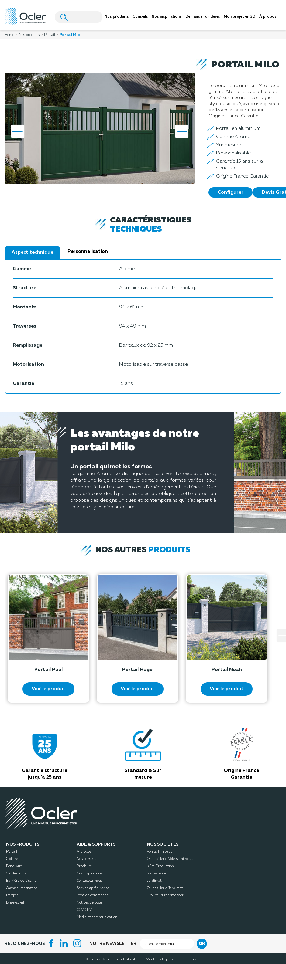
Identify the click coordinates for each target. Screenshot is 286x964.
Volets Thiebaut (159, 852)
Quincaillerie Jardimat (165, 888)
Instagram (78, 943)
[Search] (78, 17)
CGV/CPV (84, 910)
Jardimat (154, 881)
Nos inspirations (89, 873)
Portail (11, 852)
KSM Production (160, 866)
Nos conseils (86, 859)
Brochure (84, 866)
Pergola (12, 895)
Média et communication (97, 917)
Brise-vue (14, 866)
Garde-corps (16, 873)
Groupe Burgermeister (165, 895)
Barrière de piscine (21, 881)
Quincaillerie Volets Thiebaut (170, 859)
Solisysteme (156, 873)
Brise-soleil (15, 903)
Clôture (12, 859)
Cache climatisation (22, 888)
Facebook (51, 943)
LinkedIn (65, 943)
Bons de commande (93, 895)
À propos (84, 852)
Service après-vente (93, 888)
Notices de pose (89, 903)
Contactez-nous (89, 881)
